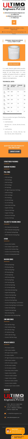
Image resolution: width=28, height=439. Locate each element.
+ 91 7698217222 (14, 17)
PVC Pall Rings (8, 197)
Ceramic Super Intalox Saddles (12, 385)
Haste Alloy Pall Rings (10, 205)
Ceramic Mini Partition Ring (11, 249)
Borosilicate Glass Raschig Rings (12, 315)
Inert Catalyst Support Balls (11, 246)
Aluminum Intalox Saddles (11, 380)
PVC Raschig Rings (9, 280)
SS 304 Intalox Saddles (10, 365)
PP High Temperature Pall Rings (12, 190)
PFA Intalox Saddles (9, 347)
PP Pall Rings (8, 187)
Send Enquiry (14, 64)
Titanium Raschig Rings (10, 295)
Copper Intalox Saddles (10, 378)
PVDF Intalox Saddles (10, 350)
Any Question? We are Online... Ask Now (19, 437)
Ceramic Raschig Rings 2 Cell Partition (14, 302)
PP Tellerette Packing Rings (11, 232)
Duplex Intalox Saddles (10, 373)
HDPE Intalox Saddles (10, 360)
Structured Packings (11, 161)
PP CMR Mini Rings (9, 332)
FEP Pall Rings (8, 185)
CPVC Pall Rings (8, 195)
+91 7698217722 (14, 14)
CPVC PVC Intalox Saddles (11, 363)
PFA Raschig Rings (9, 267)
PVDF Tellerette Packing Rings (12, 229)
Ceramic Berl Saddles (10, 244)
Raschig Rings (9, 32)
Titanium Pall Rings (9, 210)
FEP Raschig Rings (9, 272)
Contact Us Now (14, 151)
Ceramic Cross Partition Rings (12, 251)
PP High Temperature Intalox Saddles (14, 358)
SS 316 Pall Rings (9, 202)
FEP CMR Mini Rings (10, 329)
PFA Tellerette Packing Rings (12, 227)
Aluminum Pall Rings (10, 215)
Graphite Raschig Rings (10, 310)
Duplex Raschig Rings (10, 292)
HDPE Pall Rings (9, 192)
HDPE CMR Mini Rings (10, 334)
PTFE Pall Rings (8, 177)
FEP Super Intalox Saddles (11, 352)
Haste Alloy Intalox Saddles (11, 370)
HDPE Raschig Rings (10, 277)
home (4, 32)
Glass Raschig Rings (9, 313)
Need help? (15, 429)
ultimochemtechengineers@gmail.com (14, 13)
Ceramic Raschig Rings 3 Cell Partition (14, 305)
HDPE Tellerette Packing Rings (12, 235)
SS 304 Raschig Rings (10, 285)
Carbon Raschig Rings (10, 307)
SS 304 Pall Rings (9, 200)
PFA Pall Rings (8, 180)
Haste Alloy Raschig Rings (11, 290)
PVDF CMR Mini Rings (10, 327)
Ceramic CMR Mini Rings (11, 337)
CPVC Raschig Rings (9, 282)
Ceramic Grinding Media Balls (12, 254)
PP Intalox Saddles (9, 355)
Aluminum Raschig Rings (11, 300)
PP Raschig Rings (9, 274)
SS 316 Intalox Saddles (10, 368)
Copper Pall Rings (9, 213)
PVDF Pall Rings (8, 182)
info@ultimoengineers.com (13, 16)
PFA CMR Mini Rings (10, 324)
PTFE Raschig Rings (9, 264)
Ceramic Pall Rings (9, 218)
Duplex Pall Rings (9, 207)
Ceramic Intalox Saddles (11, 383)
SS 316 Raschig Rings (10, 287)
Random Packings (9, 167)
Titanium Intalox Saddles (11, 375)
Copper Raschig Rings (10, 297)
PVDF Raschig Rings (9, 269)
